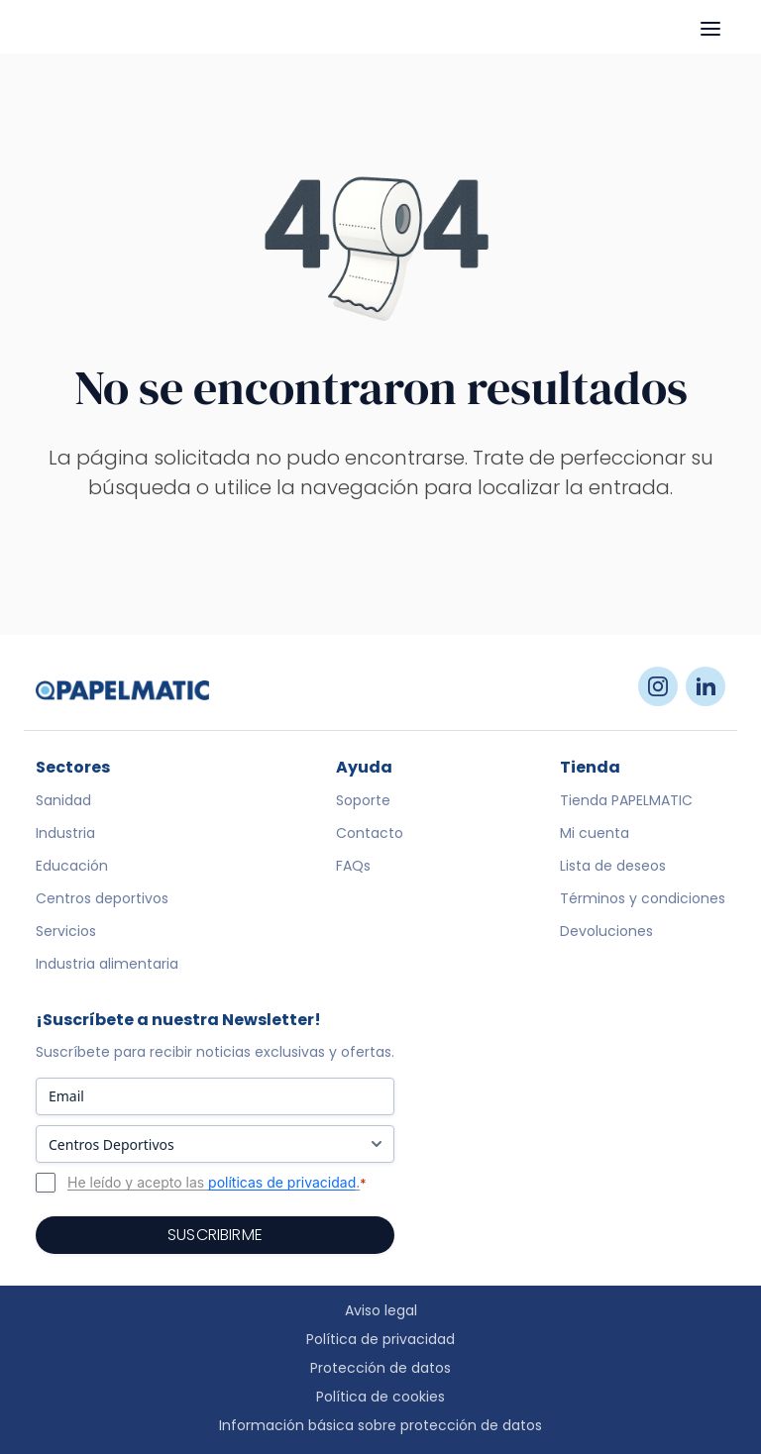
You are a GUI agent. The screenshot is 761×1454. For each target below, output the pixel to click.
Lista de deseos (613, 866)
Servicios (66, 931)
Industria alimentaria (107, 964)
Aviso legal (381, 1310)
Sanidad (63, 800)
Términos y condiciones (642, 898)
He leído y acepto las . (217, 1183)
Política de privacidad (380, 1339)
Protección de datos (380, 1368)
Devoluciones (606, 931)
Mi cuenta (594, 833)
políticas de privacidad (282, 1182)
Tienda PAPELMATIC (626, 800)
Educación (72, 866)
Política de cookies (380, 1396)
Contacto (369, 833)
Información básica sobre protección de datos (380, 1425)
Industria (65, 833)
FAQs (353, 866)
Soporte (363, 800)
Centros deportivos (102, 898)
